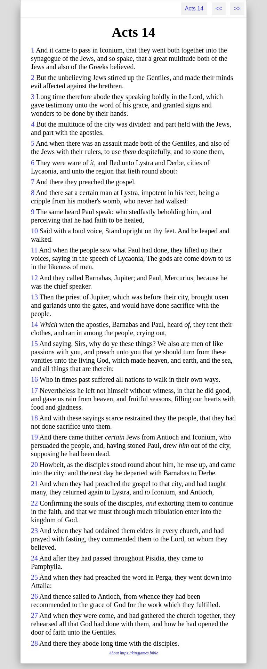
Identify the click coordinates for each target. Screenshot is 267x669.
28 (34, 643)
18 (34, 418)
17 (34, 390)
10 (34, 231)
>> (237, 8)
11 (34, 250)
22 (34, 503)
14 (34, 324)
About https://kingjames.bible (133, 653)
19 (34, 437)
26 (34, 596)
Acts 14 (194, 8)
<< (219, 8)
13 (34, 297)
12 (34, 278)
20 (34, 464)
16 (34, 379)
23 (34, 530)
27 (34, 615)
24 (34, 558)
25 (34, 577)
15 (34, 343)
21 (34, 483)
